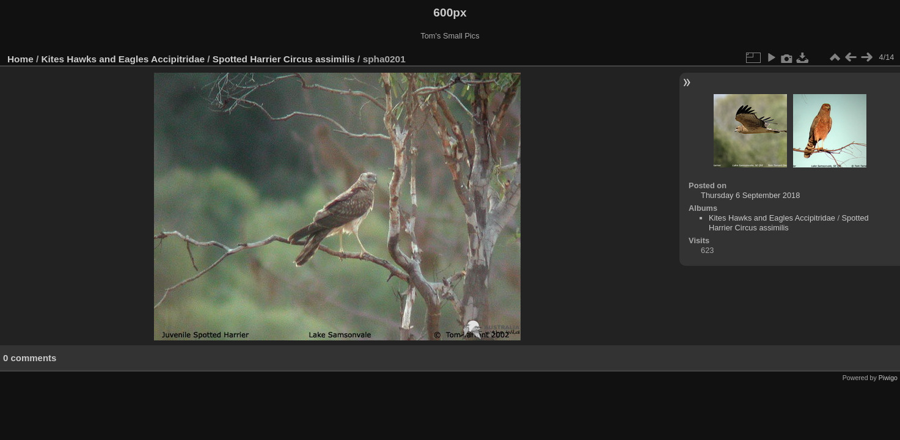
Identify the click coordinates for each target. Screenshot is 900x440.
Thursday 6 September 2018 (750, 195)
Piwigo (888, 377)
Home (20, 59)
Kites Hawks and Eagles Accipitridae (123, 59)
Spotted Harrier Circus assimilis (285, 59)
